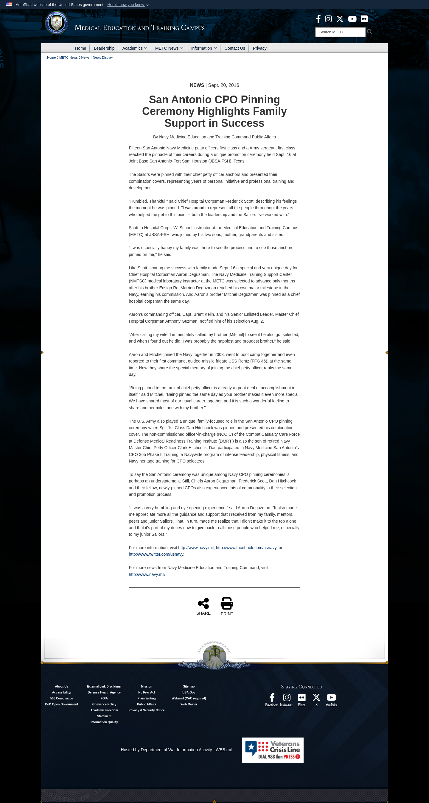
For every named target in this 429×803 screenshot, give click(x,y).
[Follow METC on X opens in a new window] (316, 699)
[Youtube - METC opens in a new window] (352, 18)
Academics (134, 48)
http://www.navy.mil (196, 547)
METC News (169, 48)
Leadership (104, 48)
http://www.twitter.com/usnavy (156, 554)
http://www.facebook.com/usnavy (246, 547)
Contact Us (235, 48)
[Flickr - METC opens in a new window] (364, 18)
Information (204, 48)
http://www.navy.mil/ (147, 574)
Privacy (260, 48)
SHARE (203, 606)
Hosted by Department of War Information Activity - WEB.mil (176, 749)
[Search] (340, 32)
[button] (128, 5)
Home (80, 48)
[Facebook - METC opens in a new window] (318, 18)
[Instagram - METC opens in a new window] (328, 18)
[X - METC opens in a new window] (340, 18)
